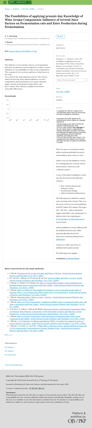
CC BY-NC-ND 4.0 (72, 259)
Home (7, 9)
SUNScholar (60, 239)
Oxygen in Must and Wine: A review (62, 278)
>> (11, 335)
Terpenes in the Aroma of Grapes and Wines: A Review (39, 273)
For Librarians (10, 355)
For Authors (9, 351)
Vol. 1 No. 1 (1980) (28, 9)
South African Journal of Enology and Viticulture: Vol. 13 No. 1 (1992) (59, 323)
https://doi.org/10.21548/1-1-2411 (23, 51)
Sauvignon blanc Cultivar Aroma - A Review (34, 297)
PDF (61, 37)
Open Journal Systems (14, 365)
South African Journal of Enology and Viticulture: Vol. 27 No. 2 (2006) (47, 314)
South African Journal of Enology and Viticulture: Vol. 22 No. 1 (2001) (58, 319)
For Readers (9, 347)
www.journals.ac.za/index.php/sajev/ (70, 219)
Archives (16, 9)
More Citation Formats (66, 80)
